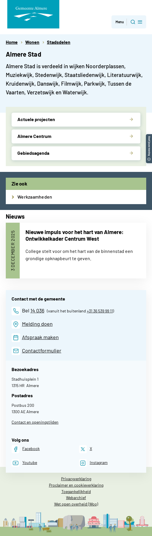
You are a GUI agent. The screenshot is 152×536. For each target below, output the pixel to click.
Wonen (32, 42)
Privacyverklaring (76, 478)
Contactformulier (41, 350)
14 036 (37, 310)
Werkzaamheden (34, 196)
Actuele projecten (36, 119)
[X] (85, 449)
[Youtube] (24, 463)
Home (12, 42)
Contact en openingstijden (35, 422)
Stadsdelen (58, 42)
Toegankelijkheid (76, 491)
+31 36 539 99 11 (100, 310)
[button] (149, 137)
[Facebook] (26, 449)
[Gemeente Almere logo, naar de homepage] (33, 14)
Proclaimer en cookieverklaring (76, 485)
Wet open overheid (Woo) (76, 503)
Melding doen (37, 324)
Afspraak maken (40, 337)
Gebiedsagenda (33, 153)
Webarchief (76, 497)
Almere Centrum (34, 136)
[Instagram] (93, 463)
